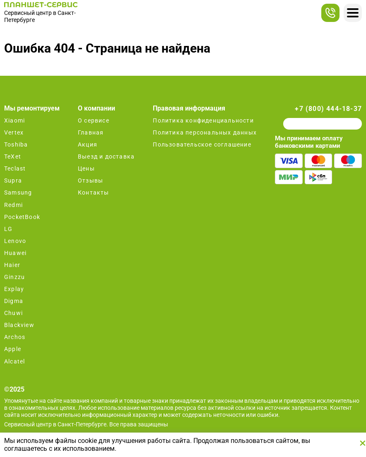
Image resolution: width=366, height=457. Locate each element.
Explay (14, 289)
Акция (87, 144)
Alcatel (14, 361)
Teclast (15, 168)
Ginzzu (14, 277)
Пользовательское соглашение (202, 144)
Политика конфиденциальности (203, 120)
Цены (86, 168)
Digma (13, 301)
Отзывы (90, 180)
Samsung (18, 192)
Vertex (14, 132)
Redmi (13, 205)
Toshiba (16, 144)
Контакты (93, 192)
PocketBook (22, 217)
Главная (91, 132)
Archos (14, 337)
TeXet (12, 156)
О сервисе (93, 120)
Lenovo (15, 241)
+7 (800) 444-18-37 (328, 109)
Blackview (19, 325)
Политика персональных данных (205, 132)
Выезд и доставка (106, 156)
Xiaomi (14, 120)
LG (8, 229)
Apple (12, 349)
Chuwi (13, 313)
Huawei (15, 253)
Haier (12, 265)
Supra (13, 180)
